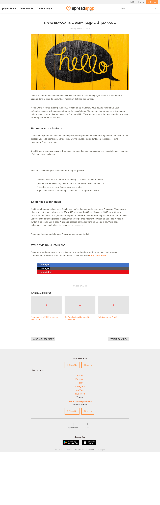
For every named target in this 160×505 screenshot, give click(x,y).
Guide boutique (44, 8)
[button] (43, 265)
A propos (101, 449)
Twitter (80, 376)
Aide (133, 2)
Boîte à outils (26, 8)
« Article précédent (43, 339)
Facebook (80, 379)
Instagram (80, 386)
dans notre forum (97, 255)
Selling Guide (80, 286)
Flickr (80, 383)
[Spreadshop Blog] (80, 8)
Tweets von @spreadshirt (80, 401)
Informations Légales (63, 449)
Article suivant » (118, 339)
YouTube (80, 390)
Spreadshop (10, 8)
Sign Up (153, 2)
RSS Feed (80, 394)
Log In (142, 2)
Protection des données (85, 449)
